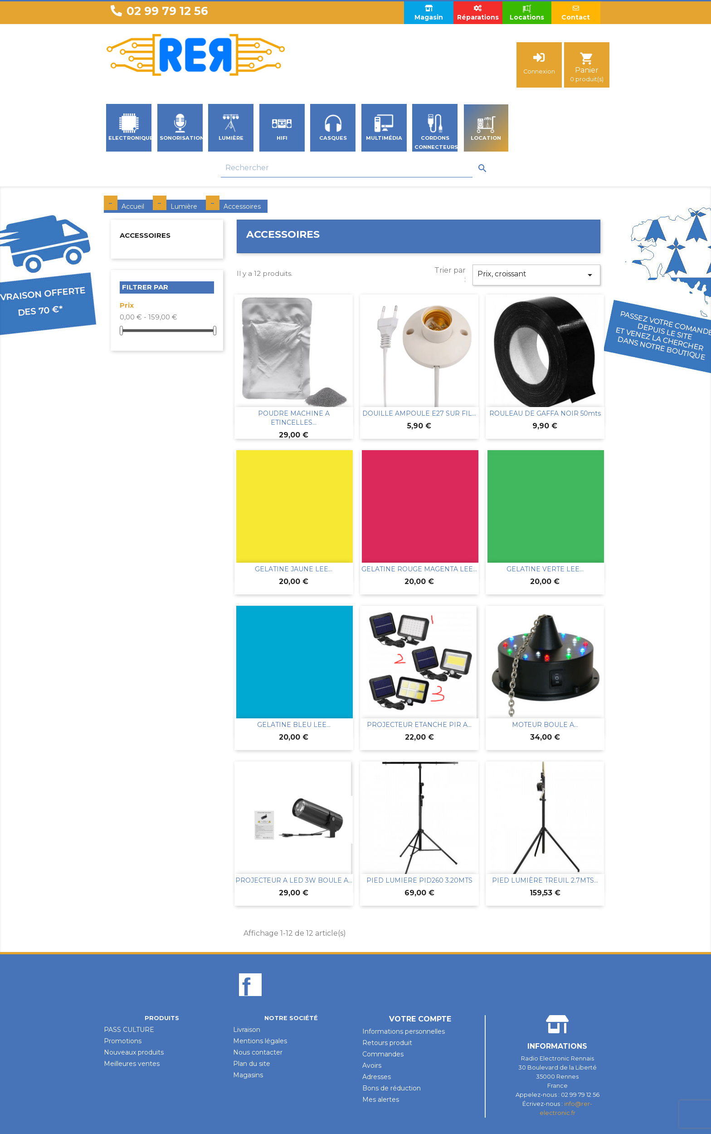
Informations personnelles (403, 1031)
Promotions (122, 1041)
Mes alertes (380, 1099)
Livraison (246, 1030)
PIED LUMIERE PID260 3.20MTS (419, 880)
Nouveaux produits (134, 1052)
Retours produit (387, 1043)
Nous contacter (257, 1052)
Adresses (376, 1077)
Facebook (250, 1000)
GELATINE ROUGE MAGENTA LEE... (419, 569)
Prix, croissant (536, 275)
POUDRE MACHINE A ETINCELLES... (294, 418)
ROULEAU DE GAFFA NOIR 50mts (545, 413)
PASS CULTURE (129, 1030)
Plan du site (251, 1064)
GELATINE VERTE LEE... (545, 569)
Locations (527, 12)
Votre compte (420, 1019)
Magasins (248, 1075)
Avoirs (371, 1065)
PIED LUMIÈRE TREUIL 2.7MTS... (545, 880)
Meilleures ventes (132, 1064)
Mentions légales (260, 1041)
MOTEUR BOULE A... (545, 725)
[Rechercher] (346, 168)
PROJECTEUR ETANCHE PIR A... (419, 725)
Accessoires (145, 235)
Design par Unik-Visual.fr (356, 1122)
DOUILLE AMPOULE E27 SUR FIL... (419, 413)
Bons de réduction (391, 1088)
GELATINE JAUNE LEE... (293, 569)
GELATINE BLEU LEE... (294, 725)
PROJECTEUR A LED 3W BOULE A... (293, 880)
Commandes (383, 1054)
